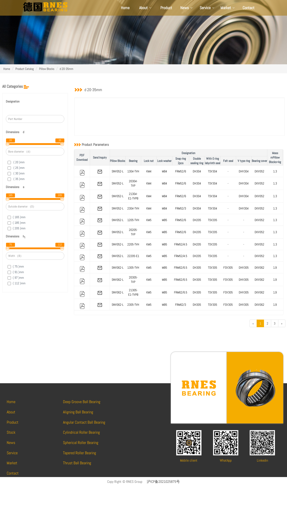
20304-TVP (133, 183)
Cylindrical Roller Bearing (81, 432)
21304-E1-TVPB (133, 196)
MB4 (164, 171)
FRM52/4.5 (180, 244)
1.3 (275, 171)
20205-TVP (133, 232)
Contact (248, 7)
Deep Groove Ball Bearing (81, 401)
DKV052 (259, 171)
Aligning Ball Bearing (78, 412)
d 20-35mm (66, 69)
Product (166, 7)
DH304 (197, 171)
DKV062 (259, 268)
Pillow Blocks (46, 69)
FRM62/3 (180, 305)
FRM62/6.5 (180, 268)
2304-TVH (133, 208)
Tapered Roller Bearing (79, 452)
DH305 (197, 268)
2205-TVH (133, 244)
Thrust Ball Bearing (77, 462)
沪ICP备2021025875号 (163, 481)
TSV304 (212, 171)
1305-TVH (133, 268)
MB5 (164, 220)
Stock (11, 432)
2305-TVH (133, 305)
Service (207, 7)
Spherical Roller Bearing (80, 442)
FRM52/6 (180, 171)
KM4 (148, 171)
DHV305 (244, 268)
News (186, 7)
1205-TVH (133, 220)
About (145, 7)
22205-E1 (133, 256)
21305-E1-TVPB (133, 292)
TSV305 (212, 268)
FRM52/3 (180, 208)
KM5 (148, 220)
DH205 (197, 220)
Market (227, 7)
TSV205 (212, 220)
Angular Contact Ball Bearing (84, 422)
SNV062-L (118, 268)
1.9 (275, 268)
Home (125, 7)
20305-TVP (133, 279)
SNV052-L (118, 171)
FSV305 (228, 268)
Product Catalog (24, 69)
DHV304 (244, 171)
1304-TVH (133, 171)
